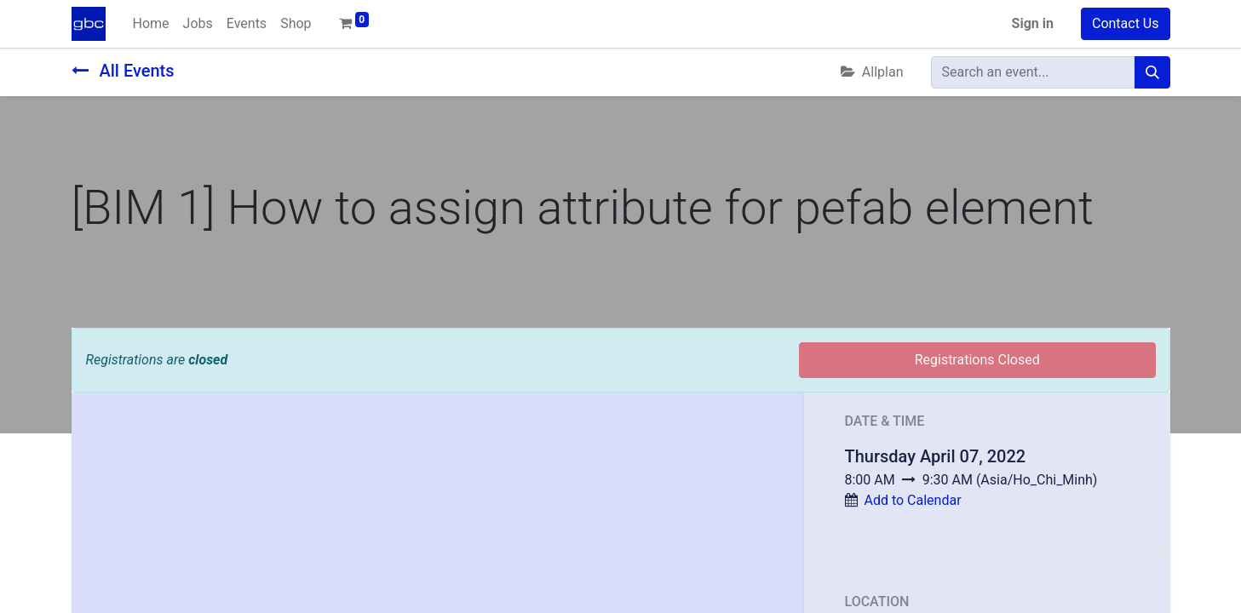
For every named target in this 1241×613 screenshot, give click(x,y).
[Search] (1152, 72)
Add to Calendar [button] (912, 500)
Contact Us (1125, 23)
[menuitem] (151, 24)
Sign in (1033, 23)
